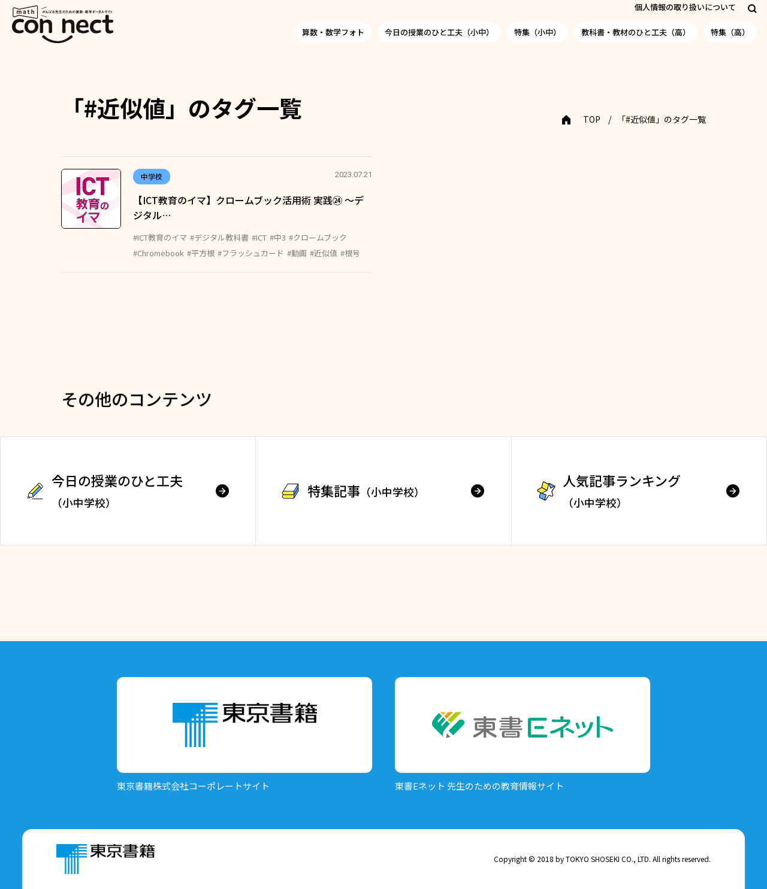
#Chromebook (158, 253)
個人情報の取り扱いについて (685, 7)
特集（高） (730, 32)
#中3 (278, 237)
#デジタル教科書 (219, 237)
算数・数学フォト (333, 32)
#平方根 (201, 253)
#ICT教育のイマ (160, 237)
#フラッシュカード (251, 253)
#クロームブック (318, 237)
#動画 (297, 253)
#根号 (350, 253)
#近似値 (323, 253)
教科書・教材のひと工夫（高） (635, 32)
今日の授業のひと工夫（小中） (439, 32)
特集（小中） (537, 32)
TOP (591, 119)
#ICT (259, 237)
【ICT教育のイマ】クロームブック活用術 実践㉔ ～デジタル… (248, 208)
